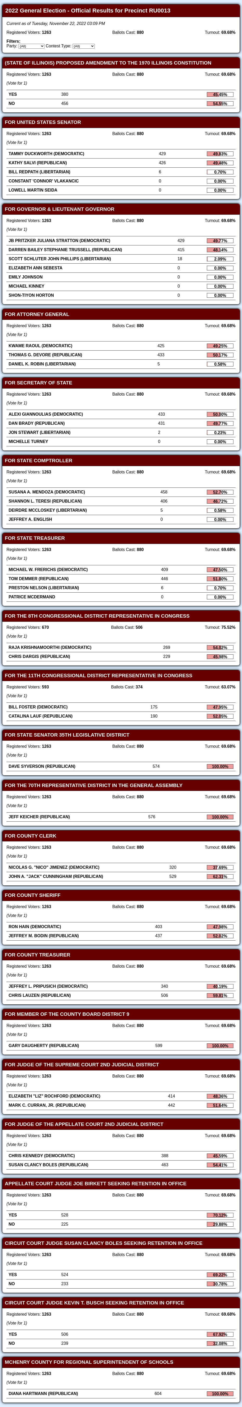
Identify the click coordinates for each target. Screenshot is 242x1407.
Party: (12, 46)
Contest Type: (58, 46)
